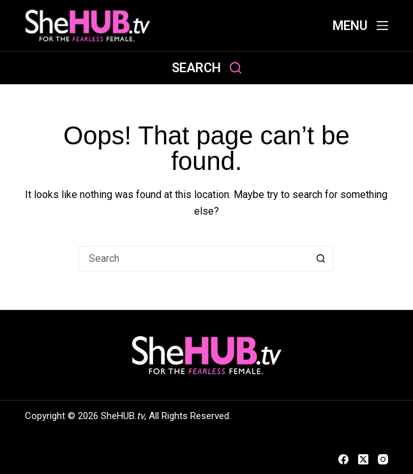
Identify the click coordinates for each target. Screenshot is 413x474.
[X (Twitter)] (363, 459)
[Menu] (360, 25)
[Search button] (321, 258)
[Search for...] (193, 258)
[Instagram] (383, 459)
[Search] (206, 68)
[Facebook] (343, 459)
